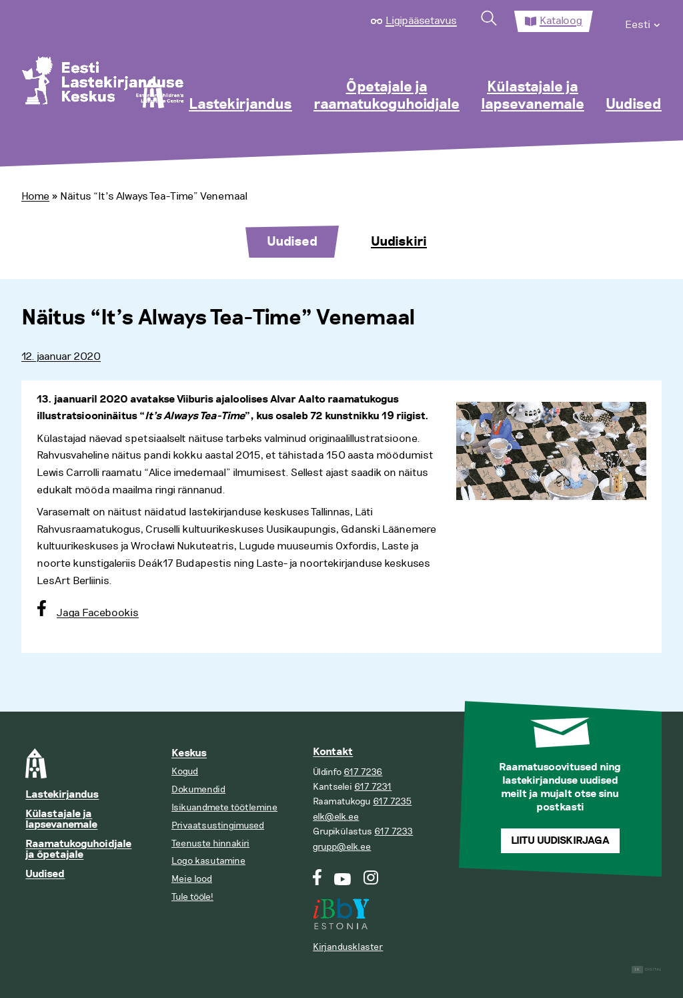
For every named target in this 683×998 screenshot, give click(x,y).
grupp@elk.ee (342, 846)
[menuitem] (643, 21)
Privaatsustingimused (217, 825)
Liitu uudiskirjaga (560, 841)
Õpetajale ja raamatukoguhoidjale (386, 96)
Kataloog (561, 20)
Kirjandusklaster (348, 947)
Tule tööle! (192, 897)
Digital (647, 969)
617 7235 (392, 801)
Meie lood (191, 879)
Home (35, 196)
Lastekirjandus (240, 104)
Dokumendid (198, 789)
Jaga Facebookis (98, 612)
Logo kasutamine (208, 860)
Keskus (189, 753)
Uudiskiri (399, 241)
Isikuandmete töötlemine (224, 807)
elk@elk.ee (336, 816)
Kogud (184, 771)
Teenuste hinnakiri (210, 843)
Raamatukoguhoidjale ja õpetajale (78, 849)
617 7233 (393, 831)
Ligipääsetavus (421, 20)
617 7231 (373, 786)
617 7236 (363, 772)
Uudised (634, 104)
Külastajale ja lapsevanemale (532, 96)
